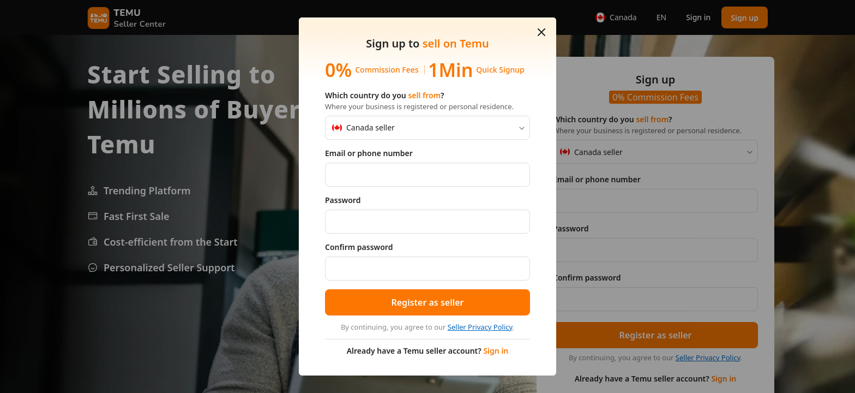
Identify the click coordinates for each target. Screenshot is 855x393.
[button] (541, 32)
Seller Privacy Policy (480, 327)
